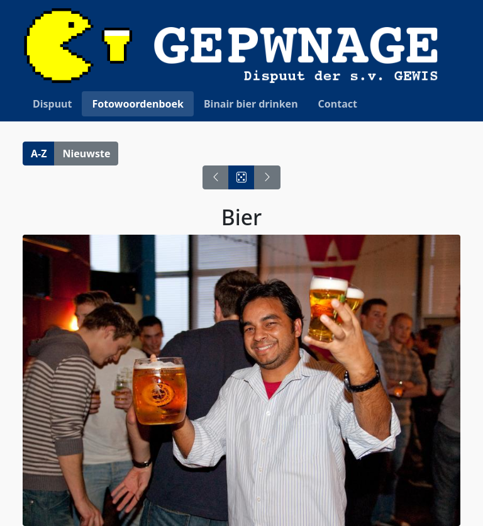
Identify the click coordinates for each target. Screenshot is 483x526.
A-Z (39, 153)
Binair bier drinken (251, 104)
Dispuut (52, 104)
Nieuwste (86, 153)
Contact (337, 104)
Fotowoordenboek (138, 104)
